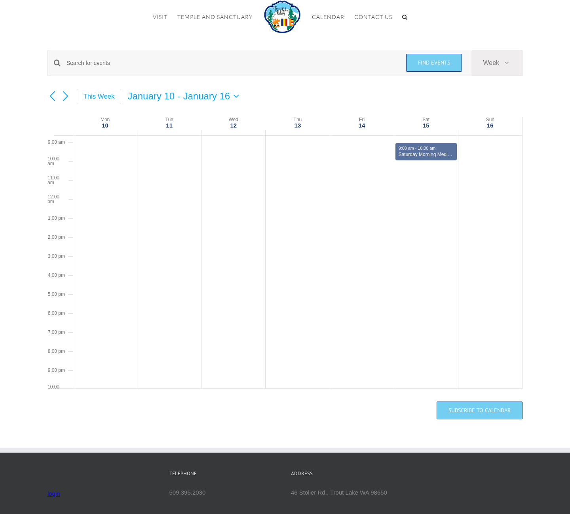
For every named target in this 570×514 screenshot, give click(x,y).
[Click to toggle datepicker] (185, 96)
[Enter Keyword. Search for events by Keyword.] (231, 63)
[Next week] (65, 96)
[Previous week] (52, 96)
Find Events (434, 62)
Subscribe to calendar (479, 410)
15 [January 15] (426, 125)
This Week (99, 96)
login (54, 493)
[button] (405, 17)
